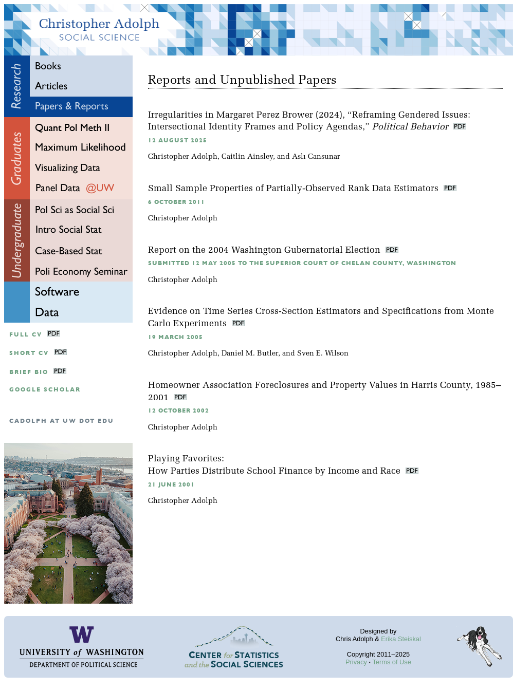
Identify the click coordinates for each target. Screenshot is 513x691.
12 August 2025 (177, 140)
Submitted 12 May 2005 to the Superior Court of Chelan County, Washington (302, 263)
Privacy (356, 662)
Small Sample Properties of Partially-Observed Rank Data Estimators (294, 188)
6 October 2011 (176, 202)
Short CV (29, 353)
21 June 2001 (171, 484)
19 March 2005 (175, 337)
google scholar (45, 389)
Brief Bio (28, 372)
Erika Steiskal (401, 639)
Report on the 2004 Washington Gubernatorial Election (265, 250)
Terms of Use (391, 662)
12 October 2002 (178, 410)
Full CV (25, 334)
